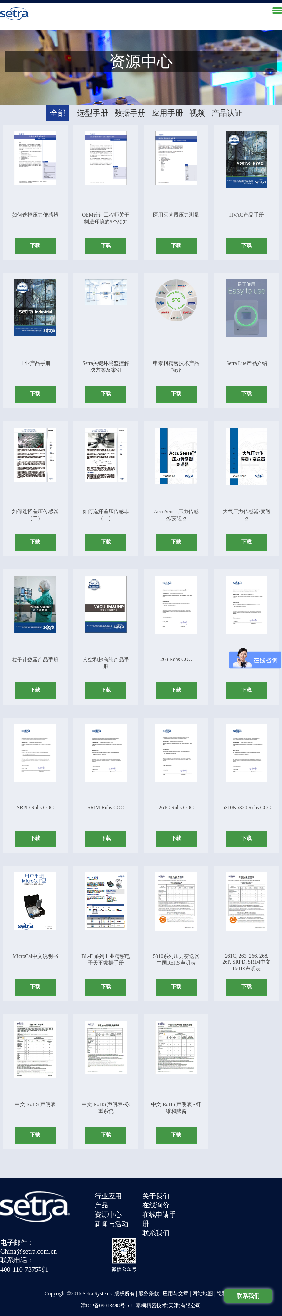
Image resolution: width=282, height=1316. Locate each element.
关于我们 (157, 1194)
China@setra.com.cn (212, 1202)
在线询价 (157, 1203)
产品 (102, 1203)
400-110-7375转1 (208, 1220)
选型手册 (92, 111)
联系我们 (157, 1230)
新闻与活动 (112, 1221)
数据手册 (130, 111)
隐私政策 (227, 1277)
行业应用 (108, 1194)
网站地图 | (204, 1277)
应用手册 (167, 111)
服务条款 (148, 1277)
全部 (57, 111)
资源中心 (108, 1212)
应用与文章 (175, 1277)
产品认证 (226, 111)
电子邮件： (201, 1194)
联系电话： (201, 1211)
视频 (197, 111)
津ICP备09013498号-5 (105, 1289)
